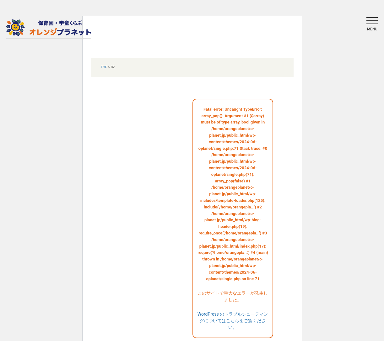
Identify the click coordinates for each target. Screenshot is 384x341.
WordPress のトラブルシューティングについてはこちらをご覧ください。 (232, 321)
